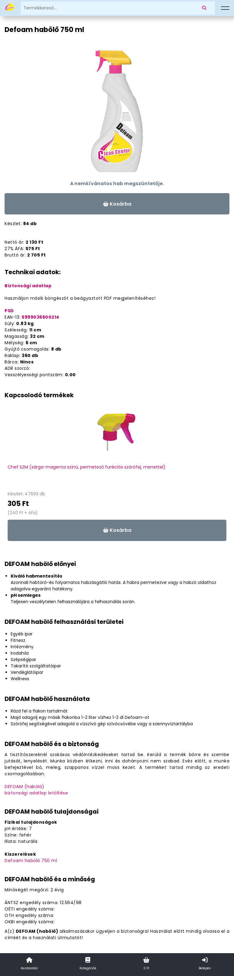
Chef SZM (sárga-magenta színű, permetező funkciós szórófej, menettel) (86, 467)
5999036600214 (40, 317)
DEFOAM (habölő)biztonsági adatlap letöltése (36, 789)
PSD (9, 311)
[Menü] (225, 8)
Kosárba (117, 203)
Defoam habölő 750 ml (31, 861)
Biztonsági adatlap (28, 286)
